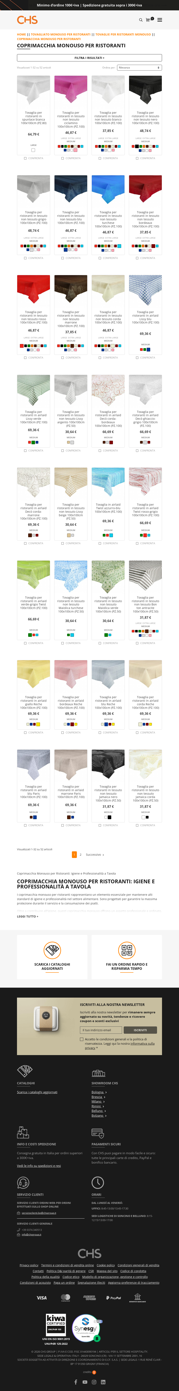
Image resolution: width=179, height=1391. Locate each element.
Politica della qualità (45, 1277)
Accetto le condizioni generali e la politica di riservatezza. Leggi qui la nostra (120, 1043)
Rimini (98, 1106)
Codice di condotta (133, 1271)
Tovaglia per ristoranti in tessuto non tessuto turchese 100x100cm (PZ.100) (108, 219)
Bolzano (99, 1115)
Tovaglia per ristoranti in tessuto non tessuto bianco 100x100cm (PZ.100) (108, 118)
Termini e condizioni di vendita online (67, 1265)
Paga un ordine (64, 1283)
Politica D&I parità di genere (66, 1271)
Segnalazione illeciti (91, 1283)
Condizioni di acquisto (35, 1283)
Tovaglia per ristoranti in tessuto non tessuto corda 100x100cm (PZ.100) (108, 317)
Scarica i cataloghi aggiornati (37, 1092)
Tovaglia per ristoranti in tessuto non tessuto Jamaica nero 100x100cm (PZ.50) (108, 793)
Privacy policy (29, 1265)
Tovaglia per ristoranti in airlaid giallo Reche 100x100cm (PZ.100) (33, 702)
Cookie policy (106, 1265)
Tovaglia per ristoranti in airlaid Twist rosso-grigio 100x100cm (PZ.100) (145, 510)
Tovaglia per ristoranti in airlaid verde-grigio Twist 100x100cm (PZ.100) (33, 602)
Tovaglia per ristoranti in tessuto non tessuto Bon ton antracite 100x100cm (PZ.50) (145, 604)
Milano (98, 1101)
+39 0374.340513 (32, 1230)
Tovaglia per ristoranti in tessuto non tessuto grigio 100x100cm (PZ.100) (33, 217)
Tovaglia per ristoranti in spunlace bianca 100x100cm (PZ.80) (33, 118)
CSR (91, 1271)
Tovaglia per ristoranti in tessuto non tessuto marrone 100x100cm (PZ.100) (71, 319)
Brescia (99, 1097)
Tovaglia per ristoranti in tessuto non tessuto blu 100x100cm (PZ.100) (71, 217)
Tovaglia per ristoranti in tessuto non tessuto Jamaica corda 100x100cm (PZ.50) (145, 793)
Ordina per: (108, 67)
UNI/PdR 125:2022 (56, 1344)
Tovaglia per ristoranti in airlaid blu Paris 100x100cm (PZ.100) (33, 792)
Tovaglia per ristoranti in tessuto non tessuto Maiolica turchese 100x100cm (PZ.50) (71, 604)
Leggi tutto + (27, 916)
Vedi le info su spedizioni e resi (39, 1166)
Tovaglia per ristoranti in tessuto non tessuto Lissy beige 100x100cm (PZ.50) (71, 511)
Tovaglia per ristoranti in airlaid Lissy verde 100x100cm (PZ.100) (33, 417)
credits (89, 1372)
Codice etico (71, 1277)
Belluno (99, 1111)
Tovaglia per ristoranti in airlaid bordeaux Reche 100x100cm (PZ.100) (71, 702)
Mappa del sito (107, 1271)
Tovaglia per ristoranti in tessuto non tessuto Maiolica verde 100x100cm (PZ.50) (108, 604)
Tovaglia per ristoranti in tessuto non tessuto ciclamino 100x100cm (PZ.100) (71, 119)
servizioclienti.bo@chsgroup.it (39, 1213)
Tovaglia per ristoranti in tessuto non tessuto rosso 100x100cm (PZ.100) (33, 317)
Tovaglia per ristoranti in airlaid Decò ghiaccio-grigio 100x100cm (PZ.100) (145, 419)
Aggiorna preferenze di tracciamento (133, 1283)
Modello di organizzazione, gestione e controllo (115, 1277)
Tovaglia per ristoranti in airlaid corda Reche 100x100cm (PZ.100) (145, 702)
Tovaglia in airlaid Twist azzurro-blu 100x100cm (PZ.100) (108, 508)
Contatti (38, 1271)
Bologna (99, 1092)
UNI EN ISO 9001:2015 (56, 1339)
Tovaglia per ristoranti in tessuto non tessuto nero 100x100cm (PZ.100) (145, 118)
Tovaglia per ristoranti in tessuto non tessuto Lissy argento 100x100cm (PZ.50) (71, 419)
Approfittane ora (147, 5)
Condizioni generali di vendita (138, 1265)
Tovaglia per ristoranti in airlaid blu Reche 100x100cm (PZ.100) (108, 702)
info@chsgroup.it (31, 1234)
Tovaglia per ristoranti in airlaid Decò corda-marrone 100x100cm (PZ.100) (33, 511)
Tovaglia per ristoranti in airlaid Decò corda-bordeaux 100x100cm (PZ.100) (108, 419)
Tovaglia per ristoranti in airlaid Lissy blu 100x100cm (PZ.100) (145, 317)
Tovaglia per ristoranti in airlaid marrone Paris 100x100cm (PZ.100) (71, 792)
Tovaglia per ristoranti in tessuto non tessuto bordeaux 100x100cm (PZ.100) (145, 219)
